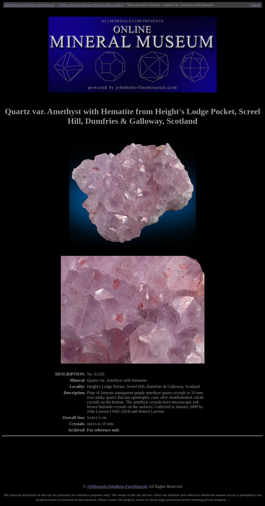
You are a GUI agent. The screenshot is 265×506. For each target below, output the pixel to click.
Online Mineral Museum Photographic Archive (91, 5)
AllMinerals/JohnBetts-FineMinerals (29, 5)
